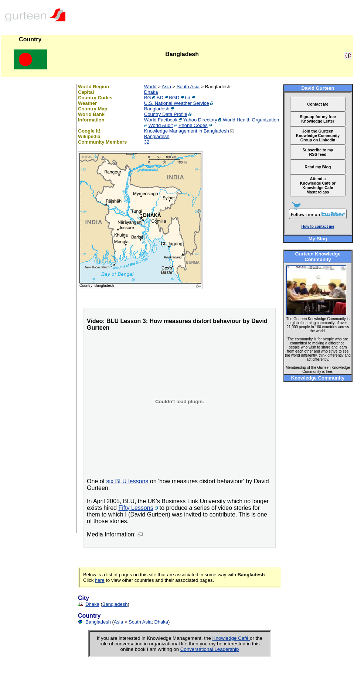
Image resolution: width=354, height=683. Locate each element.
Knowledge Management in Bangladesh (186, 131)
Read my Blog (317, 167)
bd (187, 97)
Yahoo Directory (200, 120)
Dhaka (151, 92)
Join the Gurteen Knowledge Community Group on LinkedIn (318, 135)
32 (146, 142)
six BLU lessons (127, 481)
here (100, 580)
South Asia (188, 86)
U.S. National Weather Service (176, 103)
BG (147, 97)
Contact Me (317, 104)
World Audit (160, 125)
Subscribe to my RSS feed (318, 152)
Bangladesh (157, 108)
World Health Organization (251, 120)
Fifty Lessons (135, 508)
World (150, 86)
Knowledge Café (231, 638)
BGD (174, 97)
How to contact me (318, 226)
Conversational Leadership (209, 649)
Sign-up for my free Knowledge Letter (318, 118)
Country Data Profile (165, 114)
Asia (166, 86)
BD (160, 97)
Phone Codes (193, 125)
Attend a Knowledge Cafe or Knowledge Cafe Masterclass (318, 185)
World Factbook (161, 120)
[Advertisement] (39, 422)
